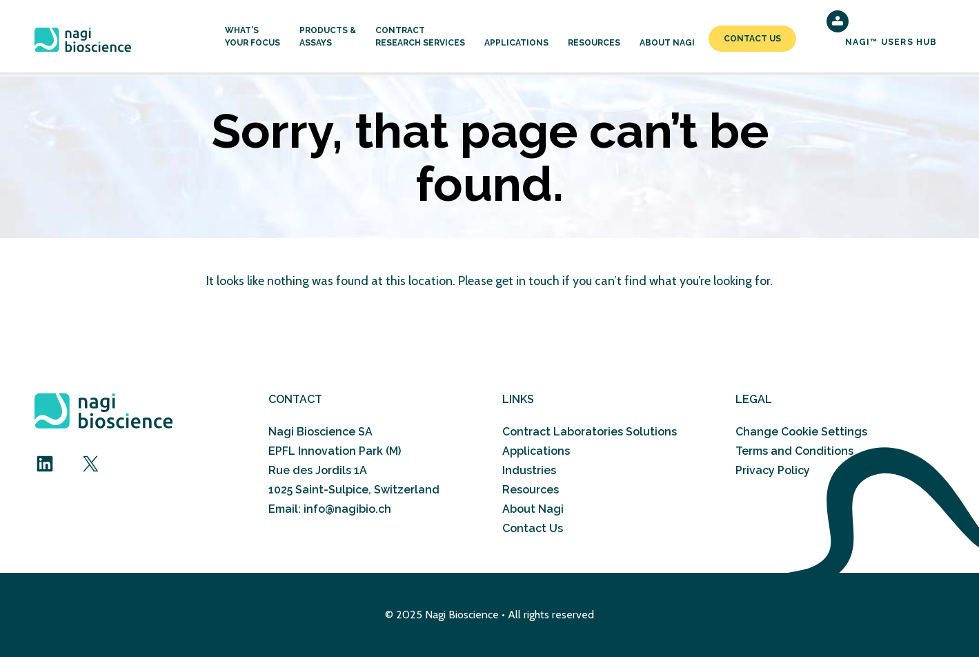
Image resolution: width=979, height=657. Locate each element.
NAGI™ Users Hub (891, 42)
